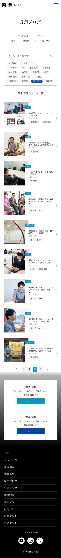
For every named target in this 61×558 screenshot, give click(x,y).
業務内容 (27, 41)
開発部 (49, 81)
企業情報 (46, 68)
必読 (46, 72)
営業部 (36, 72)
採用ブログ (10, 481)
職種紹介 (9, 495)
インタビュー (27, 63)
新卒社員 (13, 77)
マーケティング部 (16, 68)
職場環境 (9, 467)
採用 (13, 41)
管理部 (25, 81)
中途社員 (33, 68)
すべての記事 (22, 36)
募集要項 (9, 502)
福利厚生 (13, 81)
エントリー (30, 401)
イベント (41, 36)
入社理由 (13, 72)
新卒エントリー (13, 516)
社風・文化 (45, 41)
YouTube (12, 63)
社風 (39, 77)
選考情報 (37, 81)
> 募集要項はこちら (30, 395)
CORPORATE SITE (30, 532)
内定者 (25, 72)
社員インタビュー (14, 488)
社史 (8, 509)
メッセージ (10, 460)
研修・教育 (27, 77)
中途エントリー (13, 523)
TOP (6, 453)
